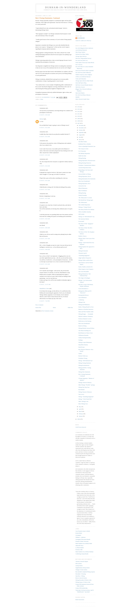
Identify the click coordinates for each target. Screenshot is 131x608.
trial (41, 99)
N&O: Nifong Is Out (83, 401)
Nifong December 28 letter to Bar (83, 580)
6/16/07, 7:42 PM (45, 301)
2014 (78, 106)
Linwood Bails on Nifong (84, 174)
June (80, 139)
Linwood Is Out (82, 186)
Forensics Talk (79, 549)
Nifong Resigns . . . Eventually (85, 314)
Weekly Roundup (82, 195)
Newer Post (38, 307)
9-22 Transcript (82, 151)
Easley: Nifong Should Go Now (86, 307)
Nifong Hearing (82, 158)
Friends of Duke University (82, 541)
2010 (78, 116)
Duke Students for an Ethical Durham (84, 551)
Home (54, 307)
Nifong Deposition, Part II (84, 176)
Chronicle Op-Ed (82, 253)
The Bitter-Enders (82, 141)
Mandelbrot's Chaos (44, 288)
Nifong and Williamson (84, 304)
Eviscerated (81, 221)
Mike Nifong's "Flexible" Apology (86, 385)
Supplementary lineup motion (83, 567)
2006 (78, 419)
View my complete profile (83, 40)
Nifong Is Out (81, 302)
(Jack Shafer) (80, 93)
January (81, 416)
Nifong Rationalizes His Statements (86, 178)
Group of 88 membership (81, 588)
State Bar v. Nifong (80, 576)
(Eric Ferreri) (80, 87)
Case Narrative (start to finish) (83, 531)
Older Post (70, 307)
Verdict (80, 353)
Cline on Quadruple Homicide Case (86, 146)
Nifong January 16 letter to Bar (83, 582)
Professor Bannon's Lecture (84, 318)
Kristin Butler (79, 533)
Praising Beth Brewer (83, 295)
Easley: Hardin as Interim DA (85, 266)
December (81, 125)
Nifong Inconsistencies (83, 365)
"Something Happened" (84, 255)
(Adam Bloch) (85, 62)
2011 (78, 114)
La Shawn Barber (80, 547)
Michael (41, 119)
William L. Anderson (81, 537)
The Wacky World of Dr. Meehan (86, 209)
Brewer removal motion (81, 578)
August (81, 135)
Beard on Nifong (82, 326)
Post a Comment (39, 305)
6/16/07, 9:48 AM (45, 249)
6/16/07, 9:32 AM (45, 127)
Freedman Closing (82, 358)
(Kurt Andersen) (84, 48)
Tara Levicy (81, 394)
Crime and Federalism (81, 78)
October (81, 130)
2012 (78, 111)
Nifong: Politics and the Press (85, 260)
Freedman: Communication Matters (86, 165)
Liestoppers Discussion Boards (83, 539)
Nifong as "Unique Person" (84, 207)
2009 (78, 118)
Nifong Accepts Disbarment (85, 342)
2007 (78, 123)
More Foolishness (82, 190)
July (80, 137)
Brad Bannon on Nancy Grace (85, 333)
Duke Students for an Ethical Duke (84, 543)
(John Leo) (82, 60)
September (81, 132)
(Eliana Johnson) (83, 95)
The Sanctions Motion (83, 219)
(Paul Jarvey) (83, 58)
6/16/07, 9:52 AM (45, 264)
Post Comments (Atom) (47, 311)
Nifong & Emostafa (83, 251)
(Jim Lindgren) (84, 74)
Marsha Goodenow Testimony (85, 316)
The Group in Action (83, 148)
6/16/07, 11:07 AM (45, 284)
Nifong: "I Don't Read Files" (85, 399)
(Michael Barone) (83, 76)
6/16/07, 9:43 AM (45, 218)
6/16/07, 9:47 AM (45, 238)
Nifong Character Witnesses (85, 392)
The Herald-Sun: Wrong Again (85, 200)
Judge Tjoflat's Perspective (84, 258)
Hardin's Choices (82, 236)
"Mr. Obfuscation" (82, 202)
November (81, 127)
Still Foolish (81, 214)
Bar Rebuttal (81, 389)
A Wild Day (81, 300)
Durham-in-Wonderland (65, 7)
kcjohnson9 (81, 38)
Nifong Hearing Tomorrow (84, 163)
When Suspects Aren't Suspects (85, 269)
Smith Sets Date (82, 155)
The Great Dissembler (83, 271)
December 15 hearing (81, 574)
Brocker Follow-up (82, 356)
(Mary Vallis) (82, 54)
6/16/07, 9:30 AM (45, 115)
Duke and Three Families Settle (85, 311)
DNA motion (79, 563)
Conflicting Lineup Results (82, 554)
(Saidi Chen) (82, 99)
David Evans (81, 347)
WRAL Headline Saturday (84, 212)
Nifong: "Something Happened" (86, 396)
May (80, 406)
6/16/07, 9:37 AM (45, 189)
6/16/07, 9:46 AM (45, 227)
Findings (80, 340)
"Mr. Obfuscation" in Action (85, 197)
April (80, 409)
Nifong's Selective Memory (84, 382)
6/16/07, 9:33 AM (45, 155)
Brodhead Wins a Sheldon (84, 144)
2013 (78, 109)
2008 (78, 121)
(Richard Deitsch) (81, 50)
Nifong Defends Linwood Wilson (86, 328)
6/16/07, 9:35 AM (45, 180)
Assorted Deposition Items (84, 167)
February (81, 413)
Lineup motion (79, 565)
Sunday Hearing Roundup (84, 337)
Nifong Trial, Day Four (83, 387)
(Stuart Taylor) (80, 52)
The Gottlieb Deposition (84, 204)
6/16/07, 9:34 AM (45, 166)
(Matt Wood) (84, 80)
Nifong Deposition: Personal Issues (86, 160)
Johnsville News (79, 545)
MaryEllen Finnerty (83, 344)
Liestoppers (78, 535)
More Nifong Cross (83, 403)
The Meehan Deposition (84, 153)
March (80, 411)
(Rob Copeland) (85, 70)
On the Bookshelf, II (83, 288)
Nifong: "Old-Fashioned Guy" (85, 360)
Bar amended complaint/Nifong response (85, 571)
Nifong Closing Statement (84, 363)
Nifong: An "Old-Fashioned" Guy (86, 216)
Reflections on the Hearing (84, 321)
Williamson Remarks (83, 335)
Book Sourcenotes (80, 599)
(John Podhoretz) (83, 72)
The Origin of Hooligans (84, 278)
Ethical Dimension (82, 188)
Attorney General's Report (82, 561)
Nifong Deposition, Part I (84, 183)
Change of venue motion (81, 569)
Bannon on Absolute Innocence (85, 309)
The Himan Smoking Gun (84, 330)
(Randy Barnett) (84, 85)
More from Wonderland (84, 181)
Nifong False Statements (84, 372)
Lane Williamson (82, 297)
